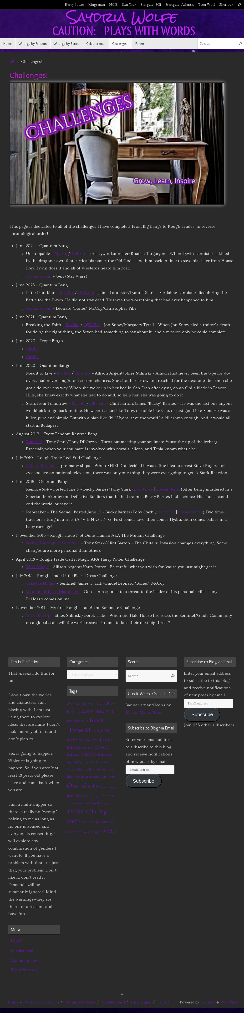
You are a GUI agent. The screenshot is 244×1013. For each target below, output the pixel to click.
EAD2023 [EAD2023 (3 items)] (101, 747)
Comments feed (26, 960)
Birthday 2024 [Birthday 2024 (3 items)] (102, 712)
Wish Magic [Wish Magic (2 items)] (91, 832)
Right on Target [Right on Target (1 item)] (92, 796)
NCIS (113, 5)
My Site (61, 253)
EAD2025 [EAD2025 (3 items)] (89, 755)
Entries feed (22, 950)
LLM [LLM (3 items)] (110, 769)
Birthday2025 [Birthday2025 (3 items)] (77, 721)
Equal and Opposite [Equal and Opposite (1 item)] (77, 762)
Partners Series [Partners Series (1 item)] (108, 787)
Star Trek (129, 5)
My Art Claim (38, 276)
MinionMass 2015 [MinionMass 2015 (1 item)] (96, 776)
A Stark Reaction (42, 465)
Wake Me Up (38, 615)
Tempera (207, 1002)
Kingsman (96, 5)
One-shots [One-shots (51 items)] (82, 786)
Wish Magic (37, 566)
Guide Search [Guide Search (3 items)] (77, 769)
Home (13, 1002)
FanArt (163, 1002)
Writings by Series (80, 1002)
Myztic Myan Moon (144, 712)
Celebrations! (113, 1002)
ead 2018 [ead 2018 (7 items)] (103, 739)
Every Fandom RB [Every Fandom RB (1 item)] (99, 762)
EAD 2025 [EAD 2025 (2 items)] (105, 754)
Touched (34, 441)
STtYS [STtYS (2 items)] (86, 803)
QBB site (83, 373)
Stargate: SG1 (151, 5)
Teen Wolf (206, 5)
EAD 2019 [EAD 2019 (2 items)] (74, 747)
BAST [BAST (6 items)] (112, 703)
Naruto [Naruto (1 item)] (111, 776)
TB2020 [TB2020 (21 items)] (77, 811)
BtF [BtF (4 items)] (97, 731)
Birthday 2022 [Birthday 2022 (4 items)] (78, 711)
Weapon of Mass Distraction (53, 591)
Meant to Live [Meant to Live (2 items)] (76, 776)
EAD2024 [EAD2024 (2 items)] (73, 754)
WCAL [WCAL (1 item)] (85, 822)
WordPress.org (25, 969)
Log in (17, 940)
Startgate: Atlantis (179, 5)
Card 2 (32, 356)
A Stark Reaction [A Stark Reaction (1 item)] (97, 704)
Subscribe (143, 781)
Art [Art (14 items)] (70, 703)
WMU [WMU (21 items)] (108, 831)
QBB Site (79, 253)
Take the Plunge (41, 583)
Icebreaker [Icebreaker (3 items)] (97, 769)
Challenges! (141, 1002)
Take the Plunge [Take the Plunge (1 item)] (100, 803)
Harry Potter (74, 5)
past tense (143, 489)
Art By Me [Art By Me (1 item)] (81, 704)
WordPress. (229, 1002)
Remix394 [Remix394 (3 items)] (74, 796)
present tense (170, 489)
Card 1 (32, 348)
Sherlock (226, 5)
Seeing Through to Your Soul (53, 543)
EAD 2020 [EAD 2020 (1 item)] (87, 747)
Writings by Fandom (42, 1002)
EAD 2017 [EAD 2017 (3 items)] (85, 740)
